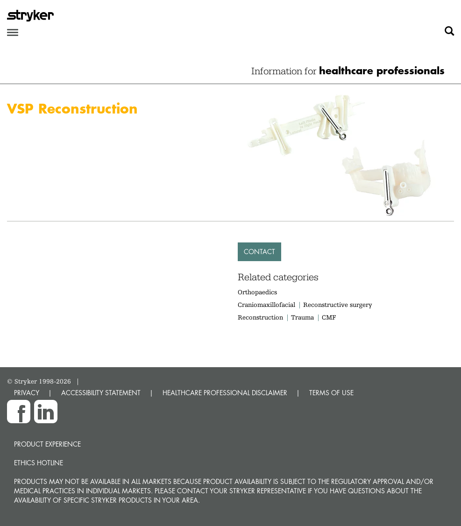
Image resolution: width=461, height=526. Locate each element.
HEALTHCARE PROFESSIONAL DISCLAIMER (225, 392)
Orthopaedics (257, 292)
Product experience (47, 444)
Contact (259, 251)
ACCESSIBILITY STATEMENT (101, 392)
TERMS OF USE (331, 392)
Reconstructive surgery (337, 304)
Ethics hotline (38, 462)
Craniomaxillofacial (266, 304)
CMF (329, 317)
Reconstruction (260, 317)
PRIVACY (26, 392)
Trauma (302, 317)
